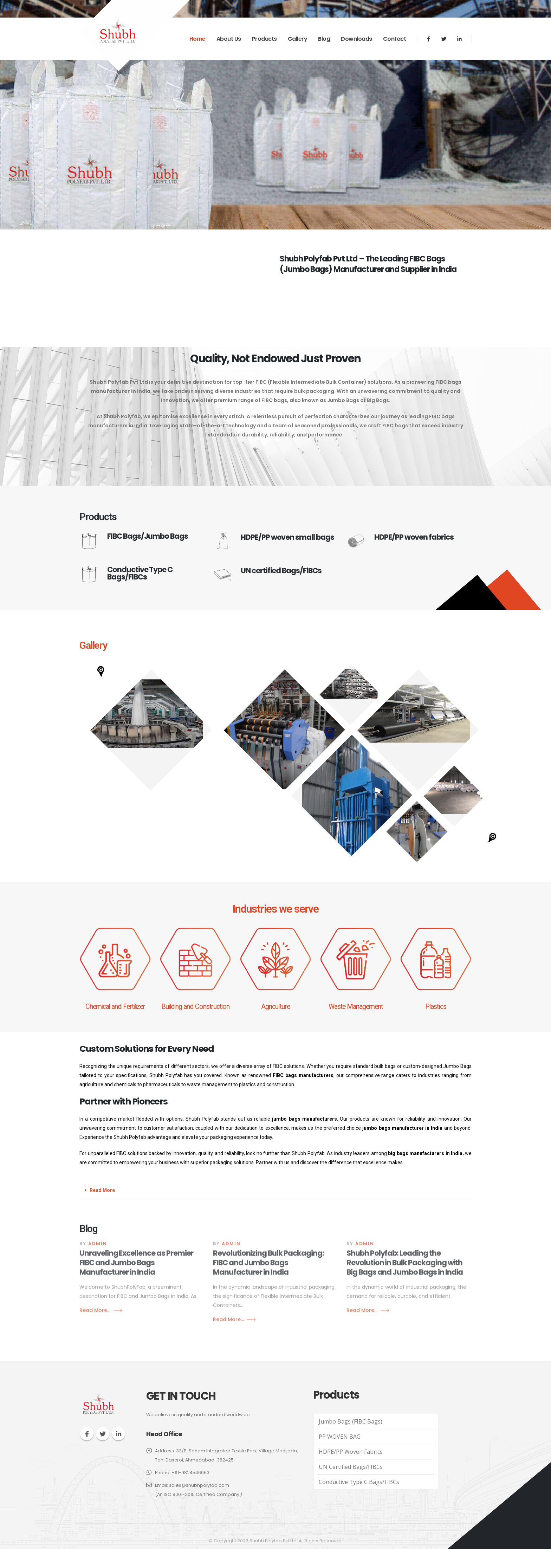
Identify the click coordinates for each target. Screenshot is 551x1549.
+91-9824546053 (190, 1473)
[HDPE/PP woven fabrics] (409, 550)
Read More (102, 1190)
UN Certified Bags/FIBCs (351, 1467)
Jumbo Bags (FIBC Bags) (350, 1421)
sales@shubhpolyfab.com (199, 1485)
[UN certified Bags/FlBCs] (275, 584)
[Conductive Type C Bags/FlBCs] (142, 584)
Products (264, 39)
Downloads (356, 39)
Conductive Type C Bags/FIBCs (359, 1482)
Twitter (102, 1433)
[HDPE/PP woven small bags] (275, 551)
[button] (151, 730)
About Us (228, 39)
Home (197, 39)
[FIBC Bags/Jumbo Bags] (142, 551)
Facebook (86, 1433)
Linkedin (118, 1433)
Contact (394, 39)
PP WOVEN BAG (340, 1436)
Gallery (297, 39)
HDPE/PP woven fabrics (351, 1452)
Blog (324, 39)
